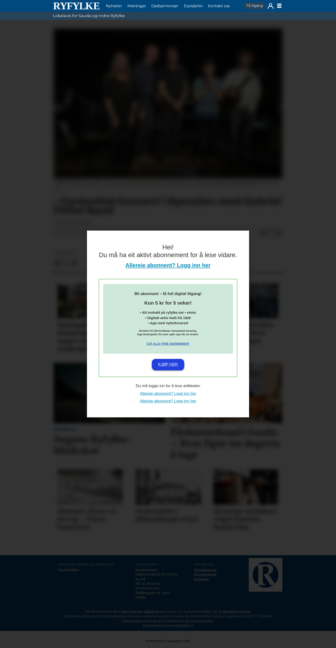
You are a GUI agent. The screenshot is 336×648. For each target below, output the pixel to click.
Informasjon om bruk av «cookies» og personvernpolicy (168, 621)
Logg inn (270, 6)
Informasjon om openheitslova (168, 625)
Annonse (201, 579)
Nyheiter (114, 6)
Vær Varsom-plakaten (140, 611)
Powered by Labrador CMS (168, 641)
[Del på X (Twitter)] (270, 233)
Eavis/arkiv (193, 6)
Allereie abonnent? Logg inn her (168, 265)
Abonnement (205, 574)
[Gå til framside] (76, 6)
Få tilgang (254, 6)
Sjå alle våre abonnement (168, 344)
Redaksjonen (205, 570)
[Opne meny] (279, 5)
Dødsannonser (164, 6)
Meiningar (136, 6)
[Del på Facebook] (263, 233)
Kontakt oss (219, 6)
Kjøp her (168, 364)
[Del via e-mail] (278, 233)
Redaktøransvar (237, 611)
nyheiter (65, 253)
